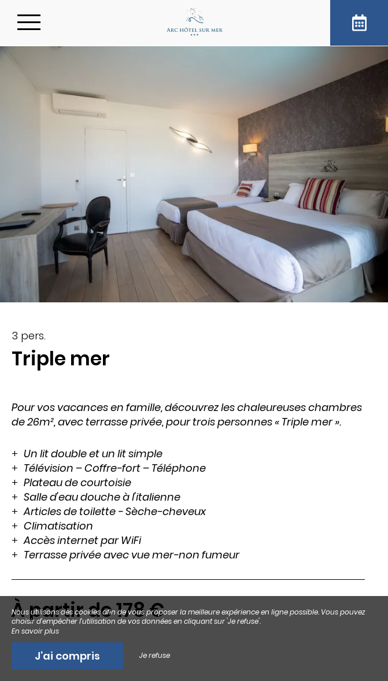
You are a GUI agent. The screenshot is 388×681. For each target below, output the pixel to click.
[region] (194, 491)
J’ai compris (67, 656)
